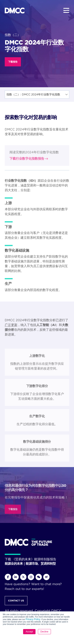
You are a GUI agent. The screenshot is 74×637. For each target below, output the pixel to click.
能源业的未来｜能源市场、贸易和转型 (30, 563)
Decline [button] (44, 631)
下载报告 (13, 61)
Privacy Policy (33, 619)
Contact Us (16, 600)
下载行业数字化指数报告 (26, 179)
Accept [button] (29, 631)
